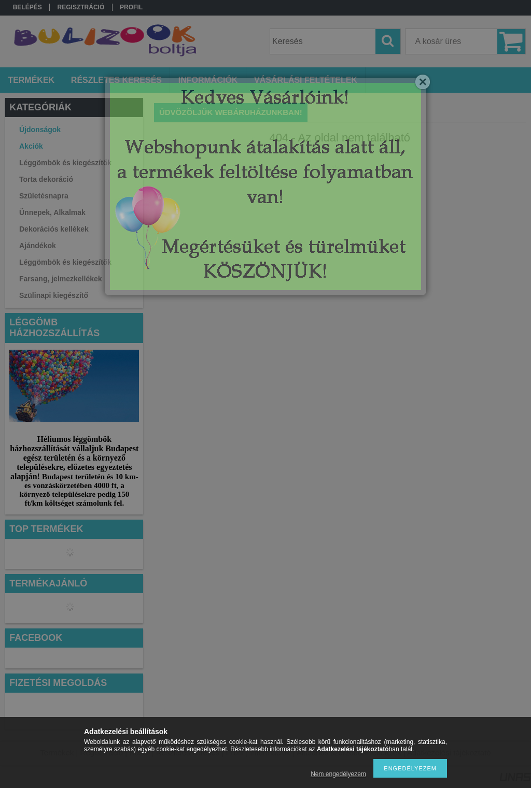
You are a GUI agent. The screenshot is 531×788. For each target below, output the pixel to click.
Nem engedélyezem (338, 774)
